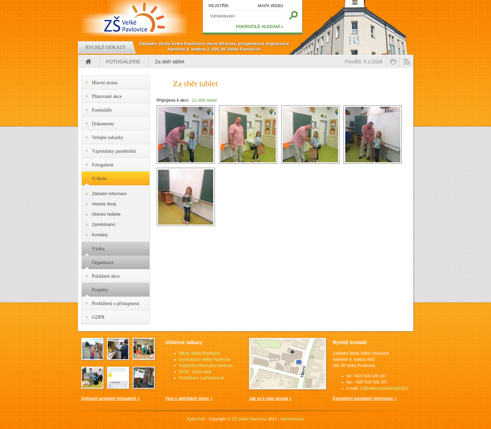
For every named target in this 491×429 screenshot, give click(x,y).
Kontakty (100, 234)
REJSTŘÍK (219, 5)
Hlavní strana (105, 82)
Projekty (100, 289)
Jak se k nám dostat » (270, 398)
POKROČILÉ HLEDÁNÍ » (259, 26)
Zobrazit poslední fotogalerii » (110, 398)
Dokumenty (103, 123)
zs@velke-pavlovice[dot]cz (384, 388)
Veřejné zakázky (108, 137)
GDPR (98, 317)
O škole (99, 178)
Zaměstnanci (104, 224)
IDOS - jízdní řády (195, 371)
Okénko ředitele (106, 214)
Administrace (292, 419)
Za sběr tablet (204, 100)
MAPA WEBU (270, 5)
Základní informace (109, 193)
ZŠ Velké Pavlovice (249, 419)
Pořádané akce (106, 276)
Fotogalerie (123, 61)
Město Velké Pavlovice (199, 353)
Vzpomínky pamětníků (114, 151)
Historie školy (104, 204)
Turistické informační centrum (206, 365)
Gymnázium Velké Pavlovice (205, 359)
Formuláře (102, 110)
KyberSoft (196, 419)
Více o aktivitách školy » (188, 398)
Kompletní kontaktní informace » (365, 398)
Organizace (103, 262)
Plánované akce (107, 96)
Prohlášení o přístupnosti (116, 303)
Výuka (98, 248)
